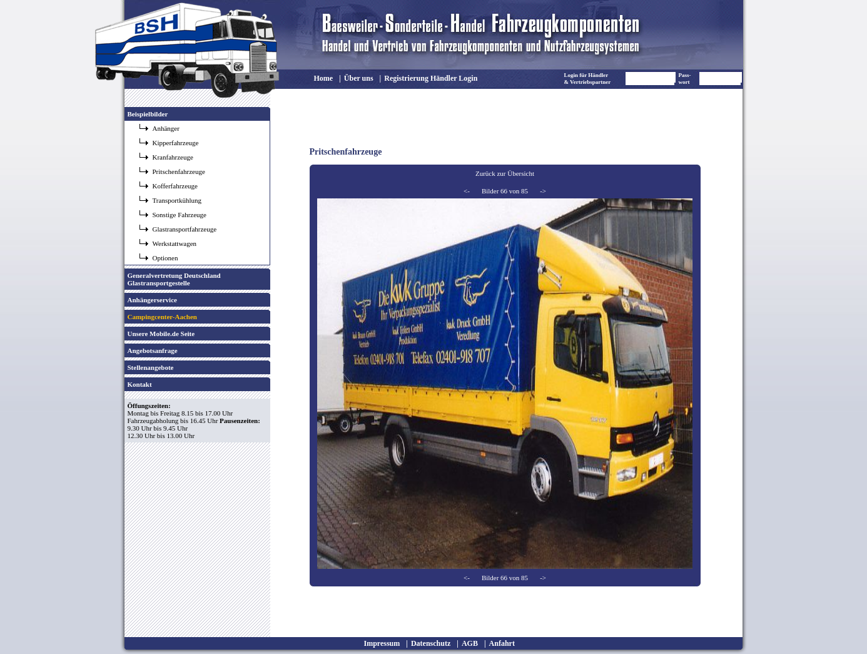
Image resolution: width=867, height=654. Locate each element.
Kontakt (140, 384)
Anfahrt (502, 643)
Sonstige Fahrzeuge (179, 214)
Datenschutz (430, 643)
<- (467, 191)
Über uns (358, 78)
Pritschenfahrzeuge (179, 171)
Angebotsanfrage (153, 350)
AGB (470, 643)
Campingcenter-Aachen (162, 316)
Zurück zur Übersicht (504, 173)
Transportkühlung (177, 200)
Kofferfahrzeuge (175, 186)
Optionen (165, 258)
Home (323, 78)
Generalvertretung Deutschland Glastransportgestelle (174, 279)
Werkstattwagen (175, 243)
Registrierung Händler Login (430, 78)
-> (543, 191)
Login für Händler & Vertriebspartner (587, 78)
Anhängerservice (152, 300)
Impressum (382, 643)
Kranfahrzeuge (173, 157)
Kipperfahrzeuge (176, 142)
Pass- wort (685, 78)
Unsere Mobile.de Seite (161, 333)
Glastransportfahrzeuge (185, 229)
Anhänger (166, 128)
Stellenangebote (151, 367)
